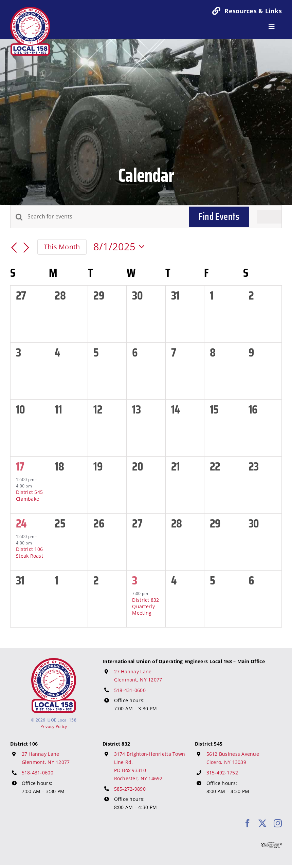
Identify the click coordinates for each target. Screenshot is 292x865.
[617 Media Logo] (271, 845)
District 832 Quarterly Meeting (145, 606)
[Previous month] (14, 248)
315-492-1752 (222, 772)
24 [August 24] (21, 523)
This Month (62, 246)
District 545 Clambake (29, 495)
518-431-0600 (130, 690)
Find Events (219, 216)
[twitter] (262, 823)
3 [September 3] (134, 580)
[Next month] (26, 248)
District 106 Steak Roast (29, 552)
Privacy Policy (53, 726)
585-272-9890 (130, 789)
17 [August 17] (20, 466)
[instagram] (278, 823)
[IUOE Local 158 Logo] (53, 661)
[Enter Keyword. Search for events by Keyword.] (104, 217)
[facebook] (247, 823)
